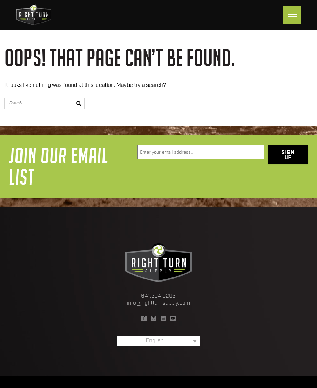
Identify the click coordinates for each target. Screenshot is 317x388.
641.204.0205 (158, 296)
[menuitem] (158, 341)
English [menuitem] (154, 341)
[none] (158, 341)
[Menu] (292, 15)
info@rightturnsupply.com (158, 303)
